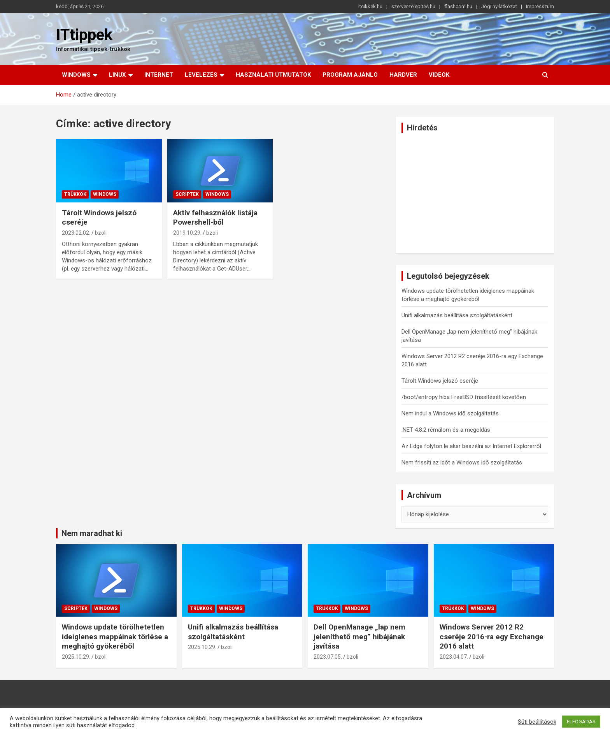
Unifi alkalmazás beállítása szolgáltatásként (456, 315)
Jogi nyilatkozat (499, 6)
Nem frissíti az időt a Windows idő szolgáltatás (461, 462)
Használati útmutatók (273, 74)
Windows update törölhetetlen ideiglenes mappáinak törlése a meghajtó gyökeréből (115, 636)
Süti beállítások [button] (537, 721)
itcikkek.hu (370, 6)
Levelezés (201, 74)
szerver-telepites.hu (413, 6)
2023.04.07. (454, 657)
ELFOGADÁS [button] (581, 721)
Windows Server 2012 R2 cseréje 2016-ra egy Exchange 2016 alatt (491, 636)
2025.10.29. (76, 657)
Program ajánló (350, 74)
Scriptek (187, 194)
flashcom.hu (458, 6)
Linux (117, 74)
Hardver (403, 74)
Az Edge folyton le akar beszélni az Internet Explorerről (471, 446)
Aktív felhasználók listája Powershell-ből (215, 217)
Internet (158, 74)
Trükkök (75, 194)
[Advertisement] (474, 193)
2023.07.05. (328, 657)
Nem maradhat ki (91, 533)
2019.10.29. (187, 233)
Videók (439, 74)
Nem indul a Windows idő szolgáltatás (450, 413)
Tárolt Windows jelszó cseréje (439, 380)
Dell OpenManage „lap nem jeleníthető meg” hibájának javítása (359, 636)
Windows (76, 74)
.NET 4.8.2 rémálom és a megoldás (445, 429)
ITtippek (84, 35)
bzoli (101, 233)
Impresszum (540, 6)
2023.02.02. (76, 233)
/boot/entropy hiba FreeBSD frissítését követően (463, 397)
